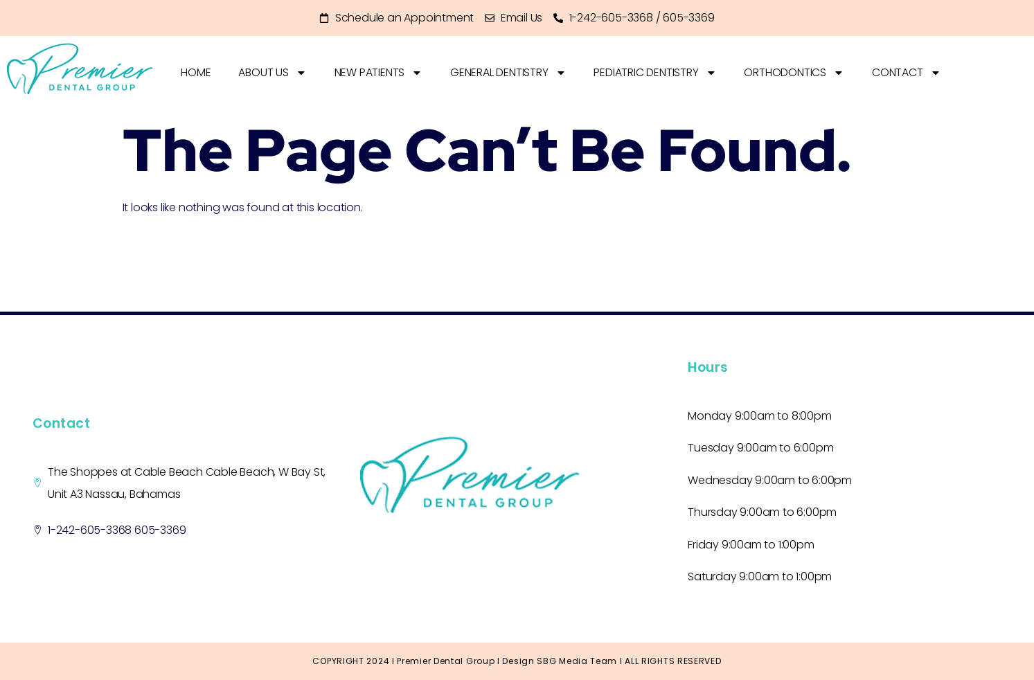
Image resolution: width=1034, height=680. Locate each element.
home (196, 72)
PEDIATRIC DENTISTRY (655, 72)
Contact (907, 72)
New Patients (379, 72)
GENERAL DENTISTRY (508, 72)
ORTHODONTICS (795, 72)
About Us (272, 72)
